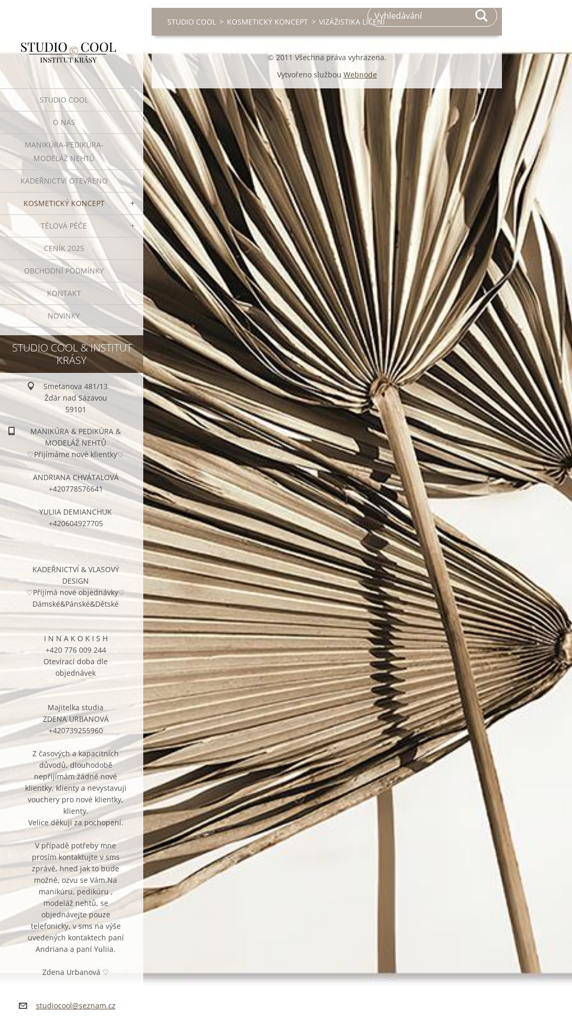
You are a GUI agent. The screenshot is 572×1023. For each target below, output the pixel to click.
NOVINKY (64, 316)
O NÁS (64, 122)
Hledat (482, 16)
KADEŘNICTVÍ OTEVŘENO (64, 181)
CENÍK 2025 (64, 248)
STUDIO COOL (64, 100)
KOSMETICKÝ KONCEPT (64, 203)
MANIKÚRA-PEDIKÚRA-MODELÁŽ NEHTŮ (64, 151)
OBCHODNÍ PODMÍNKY (64, 271)
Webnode (360, 74)
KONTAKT (64, 293)
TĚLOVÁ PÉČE (64, 226)
